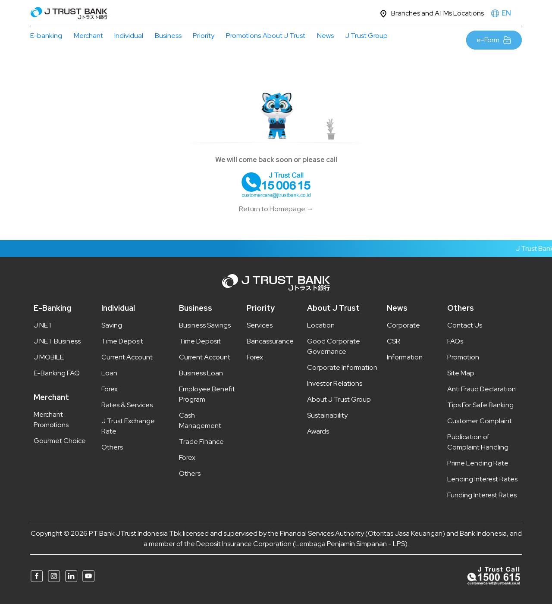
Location (321, 333)
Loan (109, 381)
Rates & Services (127, 413)
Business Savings (205, 333)
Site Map (460, 381)
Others (112, 455)
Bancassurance (270, 349)
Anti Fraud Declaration (481, 397)
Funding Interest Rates (482, 503)
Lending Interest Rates (482, 487)
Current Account (127, 365)
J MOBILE (49, 365)
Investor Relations (334, 391)
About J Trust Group (339, 407)
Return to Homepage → (276, 217)
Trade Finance (201, 449)
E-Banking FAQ (57, 381)
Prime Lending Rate (477, 471)
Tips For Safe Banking (480, 413)
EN (506, 13)
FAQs (455, 349)
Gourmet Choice (60, 448)
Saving (111, 333)
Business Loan (201, 381)
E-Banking (52, 316)
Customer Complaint (479, 429)
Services (260, 333)
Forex (109, 397)
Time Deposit (122, 349)
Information (405, 365)
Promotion (463, 365)
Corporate (403, 333)
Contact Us (464, 333)
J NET (43, 333)
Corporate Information (342, 375)
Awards (318, 439)
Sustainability (327, 423)
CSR (393, 349)
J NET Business (57, 349)
